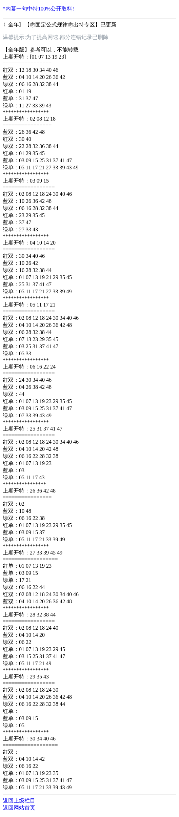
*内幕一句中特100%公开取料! (38, 9)
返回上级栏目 (19, 800)
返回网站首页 (19, 808)
